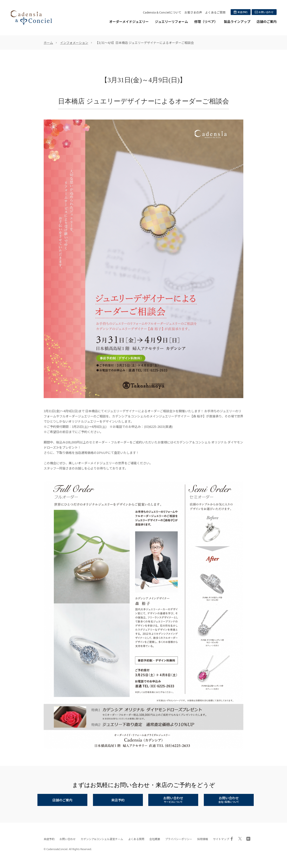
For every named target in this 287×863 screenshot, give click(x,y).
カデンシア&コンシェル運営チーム (102, 839)
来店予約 (49, 839)
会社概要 (154, 839)
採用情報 (202, 839)
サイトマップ (221, 839)
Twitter (240, 838)
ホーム (48, 42)
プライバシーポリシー (178, 839)
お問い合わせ (67, 839)
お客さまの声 (193, 12)
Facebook (231, 838)
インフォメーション (74, 42)
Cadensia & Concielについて (162, 12)
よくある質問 (136, 839)
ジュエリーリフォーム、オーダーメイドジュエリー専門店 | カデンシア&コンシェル (31, 17)
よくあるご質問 (215, 12)
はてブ (248, 838)
